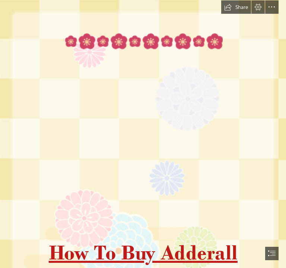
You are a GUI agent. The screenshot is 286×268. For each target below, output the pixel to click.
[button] (236, 7)
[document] (143, 134)
